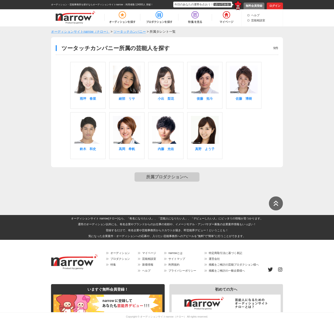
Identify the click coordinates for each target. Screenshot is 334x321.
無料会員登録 (254, 5)
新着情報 (147, 264)
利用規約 (174, 264)
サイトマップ (176, 258)
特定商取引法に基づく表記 (225, 253)
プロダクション (120, 258)
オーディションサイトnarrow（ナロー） (163, 316)
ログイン (274, 5)
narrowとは (175, 253)
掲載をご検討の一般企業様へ (227, 270)
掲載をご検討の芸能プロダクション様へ (234, 264)
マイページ (149, 253)
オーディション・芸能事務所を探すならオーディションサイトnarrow (87, 4)
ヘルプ (255, 15)
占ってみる (222, 4)
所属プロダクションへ (167, 177)
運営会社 (214, 258)
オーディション (120, 253)
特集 (113, 264)
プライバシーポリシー (182, 270)
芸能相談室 (258, 20)
